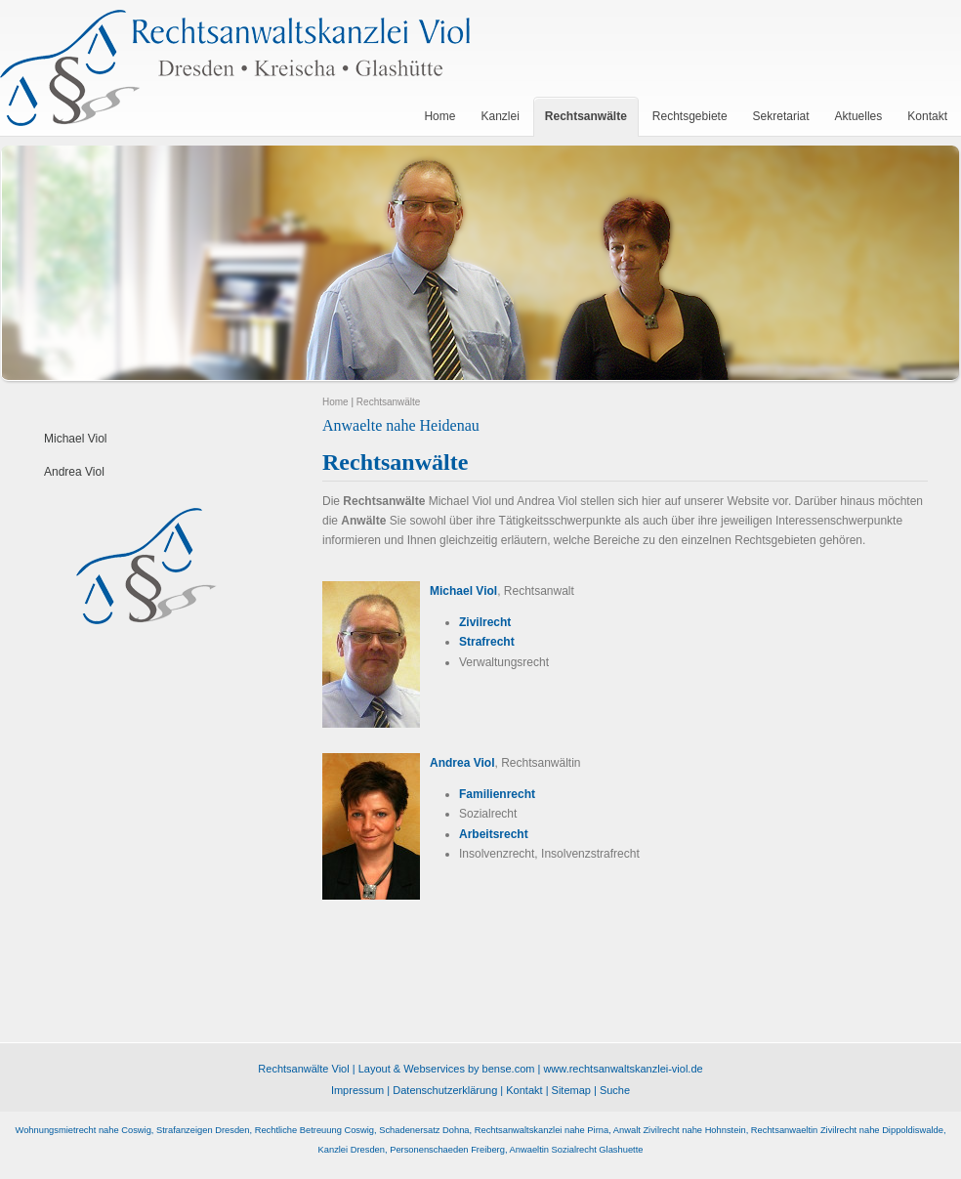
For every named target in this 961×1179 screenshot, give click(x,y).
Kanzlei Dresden (351, 1150)
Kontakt (524, 1090)
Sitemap (571, 1090)
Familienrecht (497, 794)
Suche (615, 1090)
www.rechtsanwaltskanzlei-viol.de (622, 1068)
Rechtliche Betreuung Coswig (314, 1130)
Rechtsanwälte (388, 402)
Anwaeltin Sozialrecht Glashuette (577, 1150)
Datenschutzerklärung (445, 1090)
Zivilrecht (485, 622)
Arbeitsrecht (493, 834)
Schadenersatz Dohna (424, 1130)
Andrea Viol (74, 472)
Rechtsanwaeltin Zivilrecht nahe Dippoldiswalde (847, 1130)
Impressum (357, 1090)
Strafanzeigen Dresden (202, 1130)
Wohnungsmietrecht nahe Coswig (83, 1130)
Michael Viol (75, 438)
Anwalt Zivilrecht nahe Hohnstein (679, 1130)
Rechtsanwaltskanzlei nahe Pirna (541, 1130)
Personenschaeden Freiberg (447, 1150)
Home (335, 402)
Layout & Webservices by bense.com (446, 1068)
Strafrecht (487, 642)
